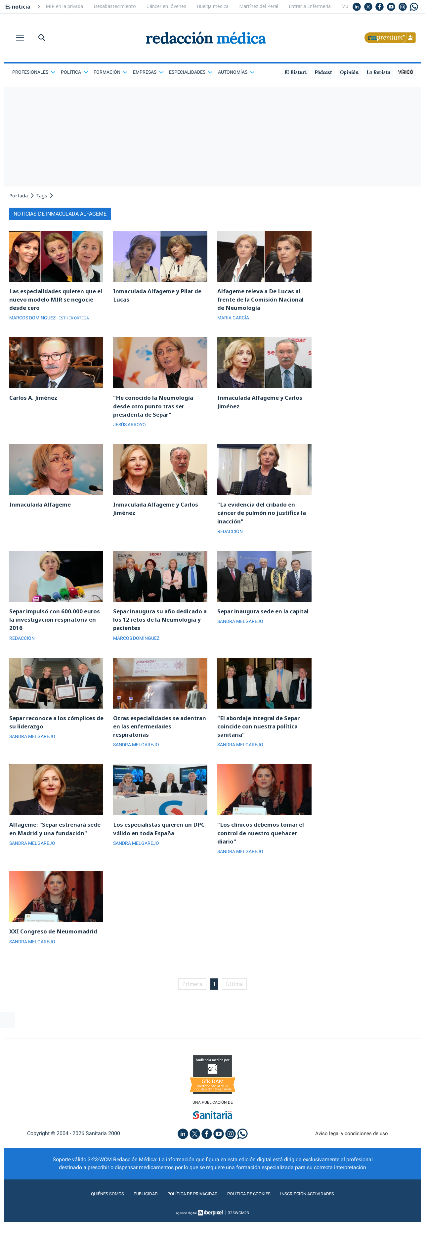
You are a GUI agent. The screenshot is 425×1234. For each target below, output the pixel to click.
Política (74, 72)
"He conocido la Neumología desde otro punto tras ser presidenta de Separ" (155, 409)
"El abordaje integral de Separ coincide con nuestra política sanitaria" (261, 734)
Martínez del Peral (258, 6)
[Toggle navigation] (20, 37)
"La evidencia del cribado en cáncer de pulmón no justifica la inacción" (264, 517)
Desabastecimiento (115, 6)
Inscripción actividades (318, 1206)
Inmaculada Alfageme (41, 508)
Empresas (148, 72)
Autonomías (236, 72)
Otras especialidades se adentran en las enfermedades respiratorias (158, 734)
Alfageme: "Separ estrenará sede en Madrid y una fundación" (50, 842)
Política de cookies (252, 1206)
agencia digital (186, 1225)
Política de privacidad (188, 1206)
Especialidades (191, 72)
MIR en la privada (64, 6)
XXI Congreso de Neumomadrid (56, 942)
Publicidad (136, 1206)
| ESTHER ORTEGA (75, 319)
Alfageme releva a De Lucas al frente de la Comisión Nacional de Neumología (263, 300)
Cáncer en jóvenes (166, 6)
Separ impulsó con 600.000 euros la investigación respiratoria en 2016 (47, 625)
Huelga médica (213, 6)
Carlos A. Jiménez (34, 400)
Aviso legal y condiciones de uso (351, 1145)
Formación (111, 72)
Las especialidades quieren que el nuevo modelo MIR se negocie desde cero (55, 300)
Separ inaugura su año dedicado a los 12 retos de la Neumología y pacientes (160, 625)
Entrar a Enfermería (310, 6)
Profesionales (34, 72)
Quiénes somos (94, 1206)
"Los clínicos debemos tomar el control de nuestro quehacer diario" (263, 842)
